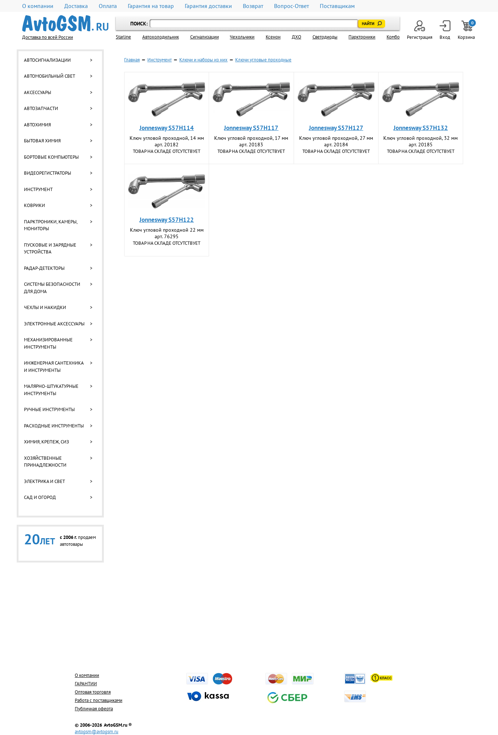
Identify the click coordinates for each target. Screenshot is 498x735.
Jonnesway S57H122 (166, 220)
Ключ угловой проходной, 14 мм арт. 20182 (167, 141)
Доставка (76, 6)
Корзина (467, 30)
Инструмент (38, 189)
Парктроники (361, 37)
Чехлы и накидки (45, 307)
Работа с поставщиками (98, 700)
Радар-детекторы (44, 268)
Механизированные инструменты (48, 343)
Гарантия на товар (151, 6)
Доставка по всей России (47, 37)
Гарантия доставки (208, 6)
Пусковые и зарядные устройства (50, 248)
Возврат (253, 6)
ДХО (296, 37)
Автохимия (37, 125)
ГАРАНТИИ (86, 684)
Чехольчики (242, 37)
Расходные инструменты (54, 426)
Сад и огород (40, 497)
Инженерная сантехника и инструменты (53, 366)
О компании (37, 6)
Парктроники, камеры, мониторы (50, 225)
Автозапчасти (41, 108)
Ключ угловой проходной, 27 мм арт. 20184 (336, 141)
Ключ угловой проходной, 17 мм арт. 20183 (251, 141)
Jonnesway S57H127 (336, 128)
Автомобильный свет (49, 76)
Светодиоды (325, 37)
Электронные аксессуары (54, 324)
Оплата (108, 6)
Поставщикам (337, 6)
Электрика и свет (44, 481)
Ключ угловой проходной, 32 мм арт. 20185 (420, 141)
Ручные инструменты (49, 409)
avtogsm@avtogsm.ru (96, 731)
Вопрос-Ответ (291, 6)
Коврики (34, 205)
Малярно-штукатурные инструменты (51, 390)
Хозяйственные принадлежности (45, 461)
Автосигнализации (47, 60)
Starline (123, 37)
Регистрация (419, 30)
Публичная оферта (94, 709)
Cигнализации (204, 37)
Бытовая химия (42, 141)
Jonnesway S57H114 (166, 128)
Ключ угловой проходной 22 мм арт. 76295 (167, 233)
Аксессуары (37, 92)
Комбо (393, 37)
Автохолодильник (160, 37)
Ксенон (273, 37)
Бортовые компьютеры (51, 157)
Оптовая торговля (93, 692)
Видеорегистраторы (47, 173)
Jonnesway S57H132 (420, 128)
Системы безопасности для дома (52, 288)
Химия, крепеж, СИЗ (46, 442)
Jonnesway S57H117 (251, 128)
